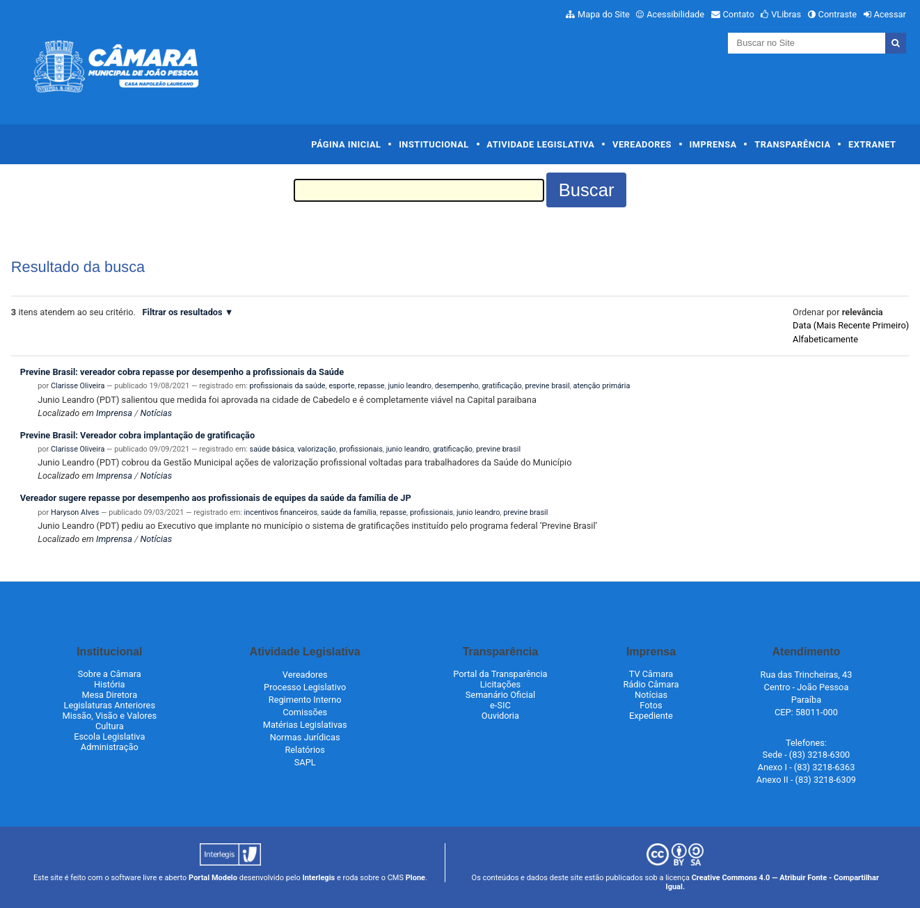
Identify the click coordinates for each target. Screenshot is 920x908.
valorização (316, 449)
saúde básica (272, 449)
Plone (415, 877)
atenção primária (601, 385)
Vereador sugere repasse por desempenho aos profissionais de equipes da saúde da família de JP (215, 498)
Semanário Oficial (500, 695)
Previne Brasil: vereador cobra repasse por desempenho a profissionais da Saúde (182, 372)
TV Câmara (651, 674)
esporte (341, 385)
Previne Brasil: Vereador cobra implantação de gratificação (137, 435)
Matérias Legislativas (305, 724)
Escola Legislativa (109, 736)
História (109, 684)
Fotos (651, 705)
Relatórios (304, 749)
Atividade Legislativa (540, 144)
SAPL (305, 762)
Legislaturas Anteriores (109, 705)
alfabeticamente (825, 339)
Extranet (872, 144)
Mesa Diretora (109, 695)
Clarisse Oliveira (77, 385)
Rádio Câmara (651, 684)
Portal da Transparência (500, 674)
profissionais (361, 449)
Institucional (434, 144)
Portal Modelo (213, 877)
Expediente (651, 715)
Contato (738, 14)
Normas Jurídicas (305, 737)
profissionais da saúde (288, 385)
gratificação (501, 385)
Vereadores (642, 144)
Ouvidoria (500, 715)
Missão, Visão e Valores (110, 715)
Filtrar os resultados (183, 312)
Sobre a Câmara (109, 674)
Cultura (109, 726)
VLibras (786, 14)
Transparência (792, 144)
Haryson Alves (75, 512)
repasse (371, 385)
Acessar (889, 14)
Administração (109, 747)
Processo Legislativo (305, 687)
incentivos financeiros (280, 512)
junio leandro (409, 385)
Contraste (837, 14)
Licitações (500, 684)
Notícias (156, 413)
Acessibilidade (675, 14)
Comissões (305, 712)
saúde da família (348, 512)
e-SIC (500, 705)
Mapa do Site (604, 14)
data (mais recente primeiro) (851, 325)
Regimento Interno (305, 699)
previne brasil (547, 385)
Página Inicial (346, 144)
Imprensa (713, 144)
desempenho (457, 385)
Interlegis (318, 877)
